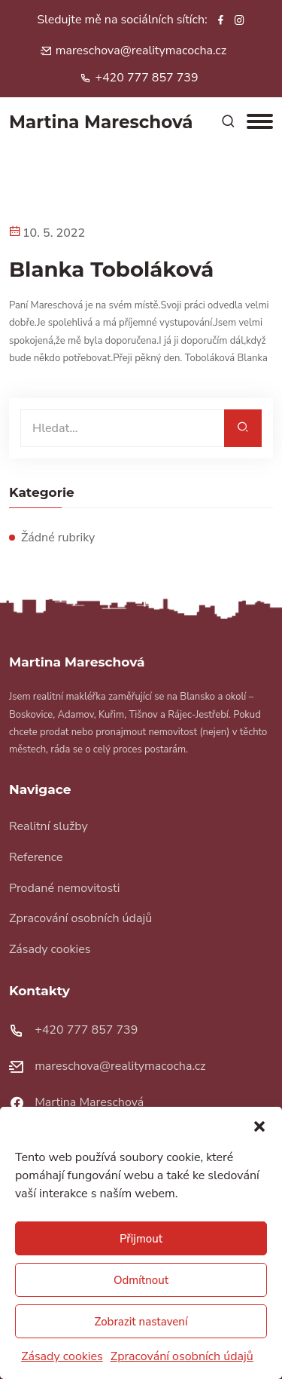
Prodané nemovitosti (64, 888)
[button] (259, 1125)
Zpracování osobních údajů (182, 1356)
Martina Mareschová (89, 1102)
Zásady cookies (62, 1356)
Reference (36, 857)
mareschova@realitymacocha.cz (141, 50)
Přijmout (141, 1238)
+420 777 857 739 (146, 77)
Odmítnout (141, 1280)
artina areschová (101, 122)
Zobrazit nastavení (141, 1321)
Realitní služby (48, 826)
